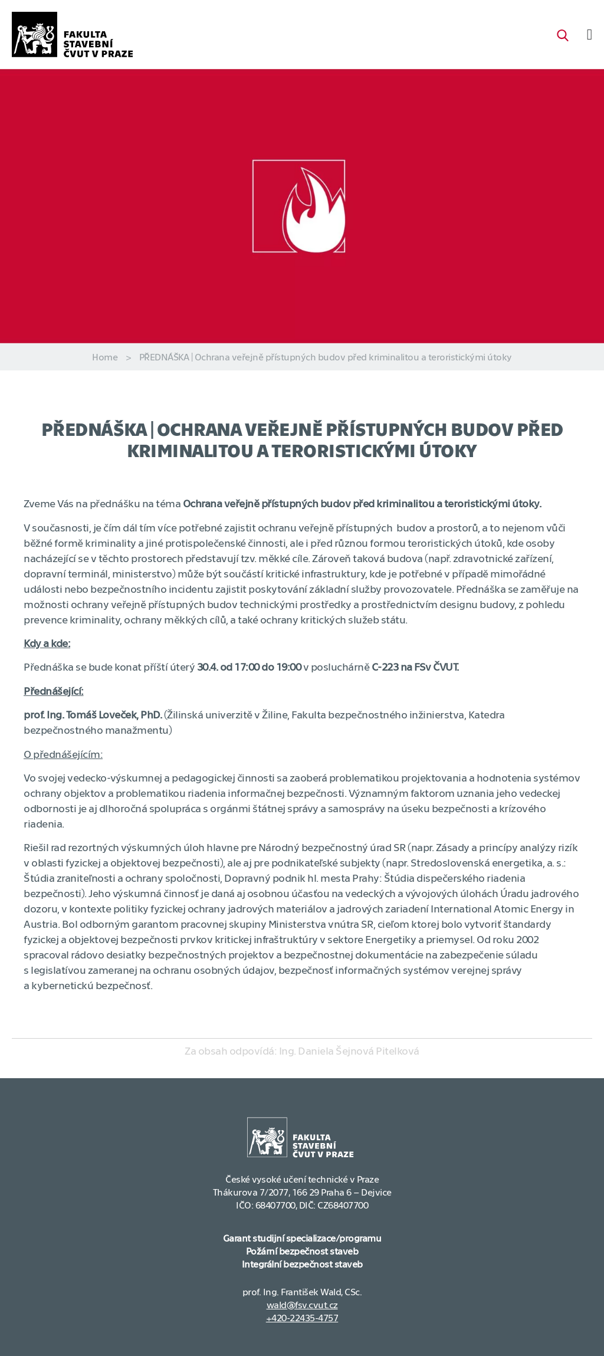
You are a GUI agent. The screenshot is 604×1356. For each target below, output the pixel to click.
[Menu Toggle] (589, 34)
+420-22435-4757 (302, 1317)
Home (104, 356)
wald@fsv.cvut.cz (302, 1304)
